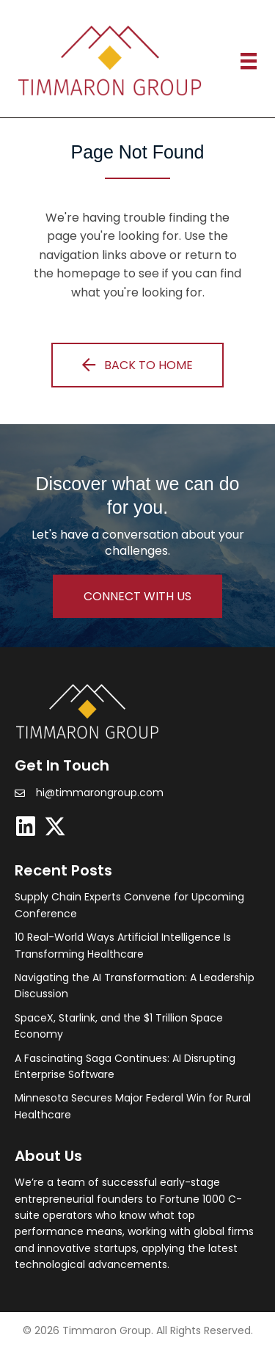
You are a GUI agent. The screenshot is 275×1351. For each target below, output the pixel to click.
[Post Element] (135, 905)
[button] (137, 365)
